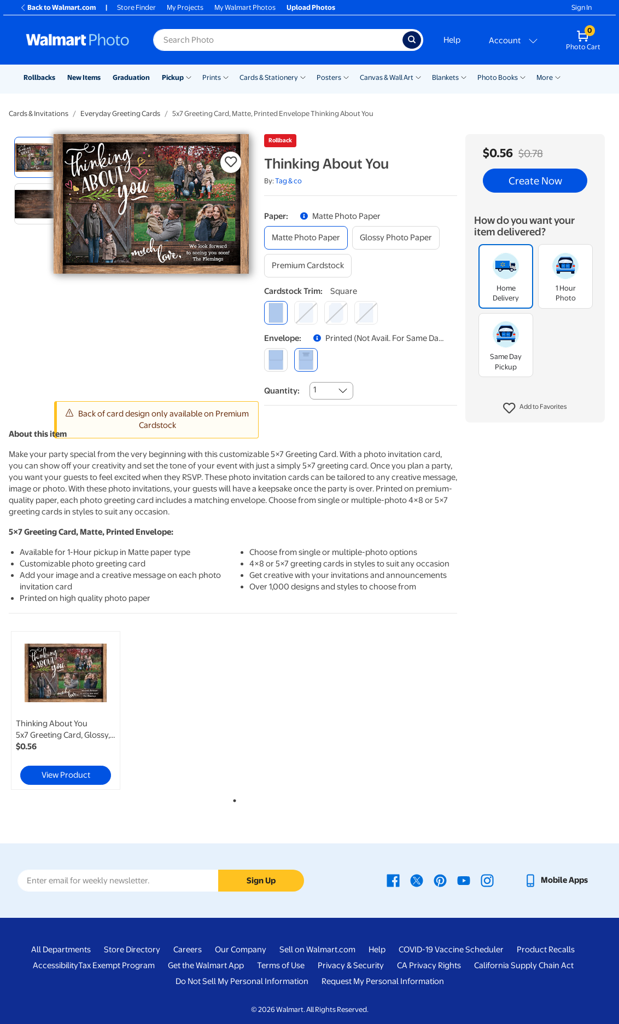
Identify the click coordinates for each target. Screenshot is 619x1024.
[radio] (34, 157)
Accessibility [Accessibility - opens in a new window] (55, 965)
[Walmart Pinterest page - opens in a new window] (440, 880)
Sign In (581, 7)
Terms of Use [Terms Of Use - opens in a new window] (281, 965)
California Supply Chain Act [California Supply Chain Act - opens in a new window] (524, 965)
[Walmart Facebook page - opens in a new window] (393, 880)
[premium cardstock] (308, 265)
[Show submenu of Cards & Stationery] (303, 76)
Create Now (535, 181)
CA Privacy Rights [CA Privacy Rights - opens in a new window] (429, 965)
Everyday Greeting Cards (120, 113)
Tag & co (288, 181)
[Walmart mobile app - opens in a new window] (556, 880)
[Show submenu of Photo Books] (522, 76)
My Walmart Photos (245, 7)
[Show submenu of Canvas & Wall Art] (418, 76)
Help (451, 40)
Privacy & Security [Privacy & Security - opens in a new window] (351, 965)
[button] (535, 408)
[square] (276, 313)
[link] (65, 710)
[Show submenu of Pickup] (188, 76)
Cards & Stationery (269, 77)
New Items (84, 77)
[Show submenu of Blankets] (463, 76)
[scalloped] (366, 313)
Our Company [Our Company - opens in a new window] (240, 949)
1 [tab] (232, 798)
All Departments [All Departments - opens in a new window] (61, 949)
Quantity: (282, 391)
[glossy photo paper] (396, 238)
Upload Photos (311, 7)
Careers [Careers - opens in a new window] (187, 949)
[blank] (276, 360)
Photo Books (497, 77)
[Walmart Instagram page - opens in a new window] (487, 880)
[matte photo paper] (306, 238)
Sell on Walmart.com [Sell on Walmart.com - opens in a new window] (317, 949)
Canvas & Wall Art (386, 77)
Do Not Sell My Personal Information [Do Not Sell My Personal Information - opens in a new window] (242, 981)
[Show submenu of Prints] (226, 76)
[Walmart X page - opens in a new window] (416, 880)
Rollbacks (39, 77)
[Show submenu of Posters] (346, 76)
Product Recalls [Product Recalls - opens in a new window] (546, 949)
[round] (306, 313)
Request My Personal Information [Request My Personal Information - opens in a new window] (383, 981)
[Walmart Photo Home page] (77, 39)
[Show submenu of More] (557, 76)
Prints (211, 77)
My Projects (185, 7)
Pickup (173, 77)
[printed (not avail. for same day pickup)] (306, 360)
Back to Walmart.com (58, 7)
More (544, 77)
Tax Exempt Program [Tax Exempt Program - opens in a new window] (116, 965)
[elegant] (336, 313)
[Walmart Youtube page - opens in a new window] (463, 880)
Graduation (131, 77)
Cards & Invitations (38, 113)
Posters (329, 77)
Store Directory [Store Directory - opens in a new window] (132, 949)
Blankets (445, 77)
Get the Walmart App (206, 965)
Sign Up (261, 881)
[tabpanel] (84, 710)
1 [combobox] (314, 390)
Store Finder (136, 7)
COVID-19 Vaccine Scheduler (451, 949)
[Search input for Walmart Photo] (277, 40)
